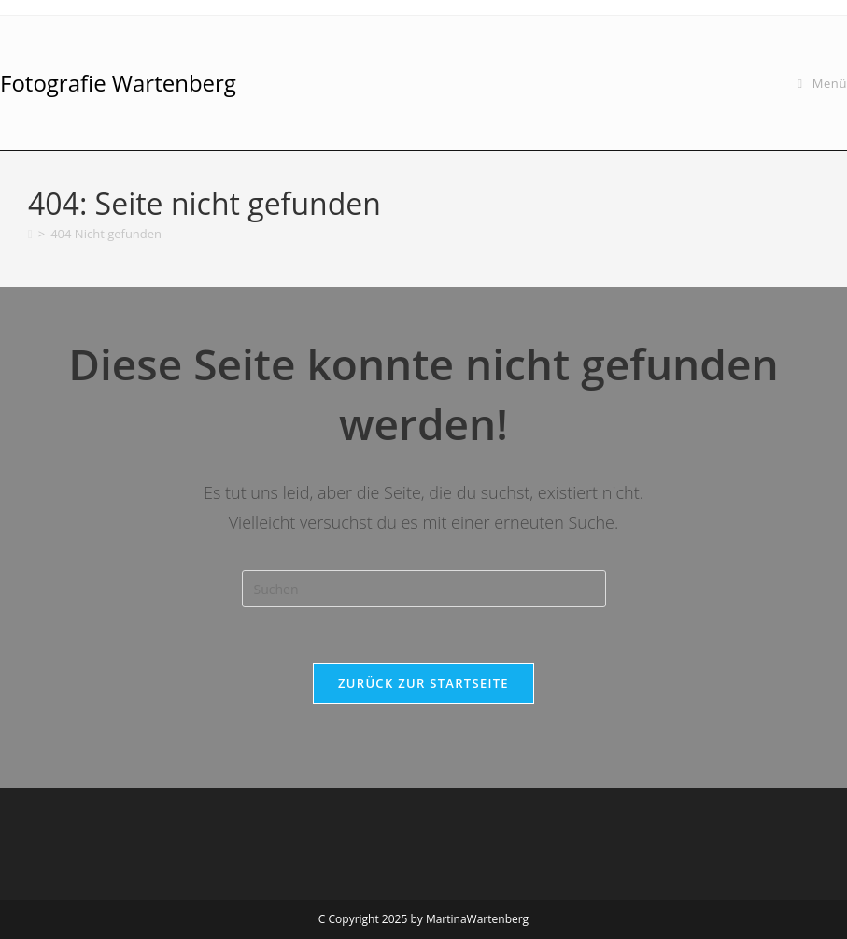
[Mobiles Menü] (822, 83)
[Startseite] (30, 233)
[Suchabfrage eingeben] (424, 588)
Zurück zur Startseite (423, 683)
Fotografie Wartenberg (118, 82)
